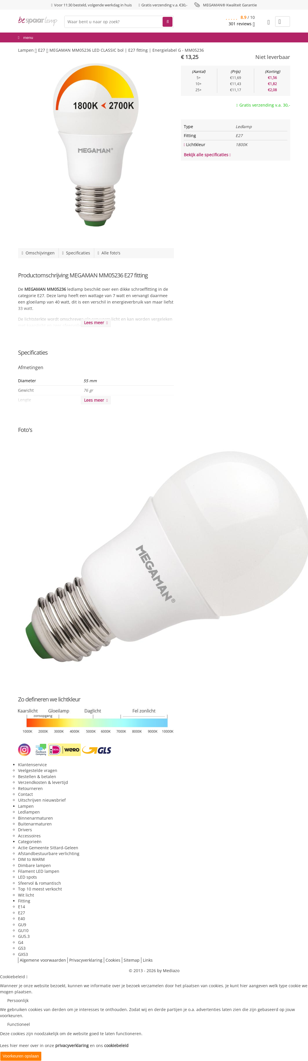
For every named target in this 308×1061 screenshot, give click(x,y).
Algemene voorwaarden (43, 960)
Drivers (25, 829)
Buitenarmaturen (35, 824)
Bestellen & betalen (37, 776)
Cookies (113, 960)
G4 (20, 942)
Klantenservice (32, 764)
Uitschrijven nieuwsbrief (42, 800)
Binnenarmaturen (35, 818)
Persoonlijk (18, 1000)
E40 (21, 918)
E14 (21, 906)
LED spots (27, 877)
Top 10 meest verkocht (40, 889)
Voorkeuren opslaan (21, 1056)
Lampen (26, 806)
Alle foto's (109, 253)
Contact (25, 794)
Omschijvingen (38, 253)
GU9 (22, 924)
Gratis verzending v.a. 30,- (264, 105)
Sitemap (132, 960)
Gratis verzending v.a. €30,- (164, 5)
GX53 (23, 954)
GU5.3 (24, 936)
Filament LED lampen (38, 871)
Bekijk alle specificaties (207, 154)
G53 (22, 948)
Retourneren (30, 788)
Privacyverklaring (85, 960)
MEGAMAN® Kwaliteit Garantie (230, 5)
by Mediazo (168, 970)
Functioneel (18, 1024)
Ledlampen (29, 812)
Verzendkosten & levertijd (43, 782)
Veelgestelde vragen (37, 770)
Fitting (24, 901)
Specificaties (76, 253)
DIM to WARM (31, 859)
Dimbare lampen (34, 865)
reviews (242, 24)
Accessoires (29, 836)
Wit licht (26, 895)
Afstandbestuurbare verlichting (48, 853)
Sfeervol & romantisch (39, 883)
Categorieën (30, 841)
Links (148, 960)
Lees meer (96, 322)
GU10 (23, 930)
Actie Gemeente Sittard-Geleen (48, 847)
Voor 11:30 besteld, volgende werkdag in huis (93, 5)
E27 (21, 912)
